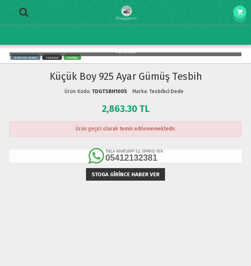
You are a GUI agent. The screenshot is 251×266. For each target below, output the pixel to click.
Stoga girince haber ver (125, 174)
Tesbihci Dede (166, 91)
